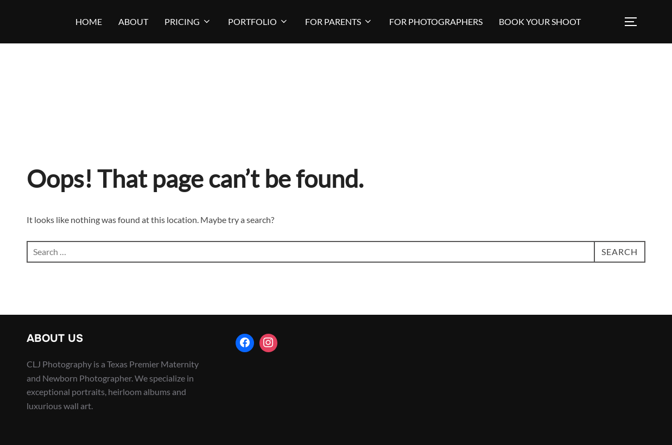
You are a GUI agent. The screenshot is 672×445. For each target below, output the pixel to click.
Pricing (188, 21)
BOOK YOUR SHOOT (540, 21)
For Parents (339, 21)
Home (88, 21)
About (133, 21)
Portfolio (258, 21)
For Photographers (436, 21)
